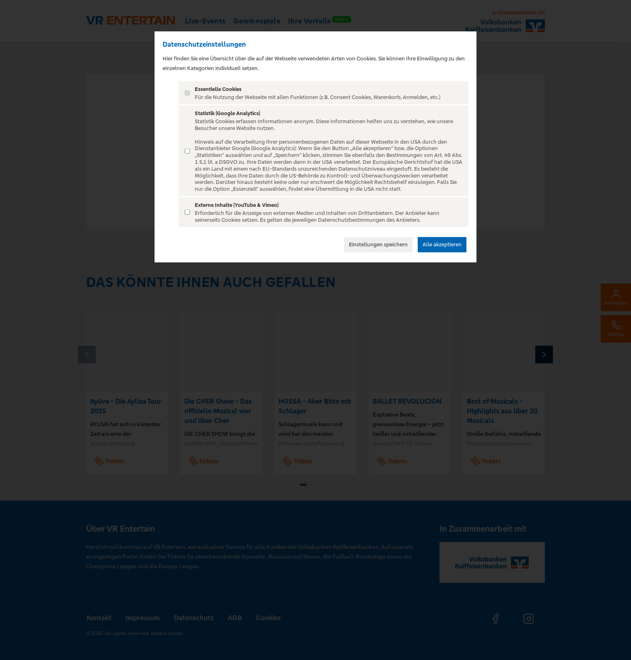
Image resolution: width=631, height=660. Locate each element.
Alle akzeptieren (442, 244)
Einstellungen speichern (378, 244)
